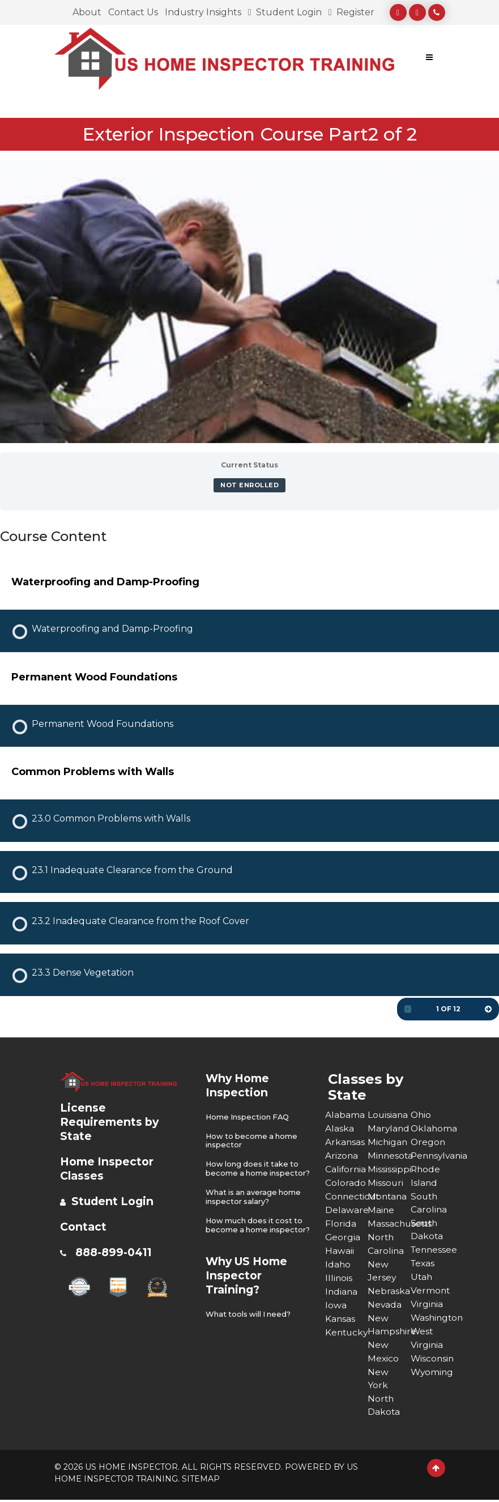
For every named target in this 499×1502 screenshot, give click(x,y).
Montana (388, 1196)
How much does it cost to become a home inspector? (256, 1237)
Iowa (336, 1305)
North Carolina (386, 1244)
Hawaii (339, 1250)
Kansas (340, 1318)
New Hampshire (389, 1325)
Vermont (431, 1291)
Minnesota (389, 1155)
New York (378, 1380)
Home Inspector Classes (108, 1168)
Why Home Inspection (239, 1085)
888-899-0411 (116, 1252)
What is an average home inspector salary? (254, 1205)
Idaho (338, 1264)
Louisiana (388, 1114)
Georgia (343, 1237)
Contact (84, 1226)
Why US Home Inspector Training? (249, 1291)
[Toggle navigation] (429, 59)
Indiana (342, 1291)
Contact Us (133, 12)
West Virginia (427, 1339)
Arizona (342, 1155)
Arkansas (345, 1142)
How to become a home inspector (253, 1140)
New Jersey (382, 1271)
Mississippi (389, 1169)
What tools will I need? (249, 1330)
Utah (422, 1278)
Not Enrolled (249, 485)
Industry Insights (203, 12)
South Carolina (429, 1203)
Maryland (389, 1128)
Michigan (388, 1142)
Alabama (345, 1114)
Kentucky (346, 1332)
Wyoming (432, 1373)
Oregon (428, 1142)
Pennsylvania (432, 1155)
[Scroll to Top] (436, 1470)
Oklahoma (432, 1128)
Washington (432, 1318)
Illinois (339, 1278)
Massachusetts (389, 1223)
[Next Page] (488, 1009)
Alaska (339, 1128)
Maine (381, 1210)
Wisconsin (432, 1359)
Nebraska (389, 1291)
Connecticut (346, 1196)
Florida (340, 1223)
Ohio (421, 1114)
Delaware (346, 1210)
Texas (423, 1264)
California (346, 1169)
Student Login (285, 12)
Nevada (385, 1305)
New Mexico (383, 1353)
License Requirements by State (111, 1122)
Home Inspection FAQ (248, 1117)
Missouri (386, 1182)
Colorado (345, 1182)
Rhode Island (426, 1176)
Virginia (427, 1305)
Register (351, 12)
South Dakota (427, 1230)
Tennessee (432, 1250)
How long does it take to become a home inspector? (254, 1172)
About (86, 12)
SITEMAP (201, 1481)
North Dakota (384, 1407)
